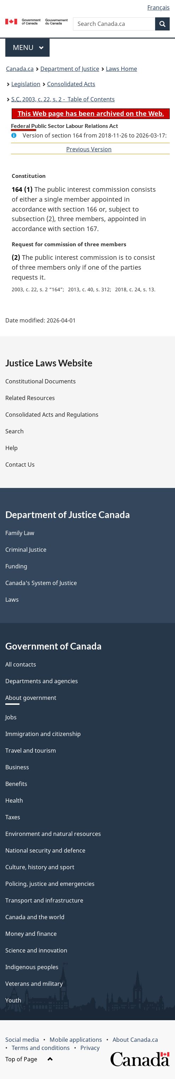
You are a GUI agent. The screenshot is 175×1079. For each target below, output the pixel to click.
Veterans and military (34, 984)
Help (11, 448)
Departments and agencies (41, 681)
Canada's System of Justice (41, 583)
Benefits (16, 784)
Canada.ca (20, 69)
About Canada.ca (135, 1040)
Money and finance (31, 934)
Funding (16, 566)
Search (14, 431)
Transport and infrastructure (44, 900)
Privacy (90, 1048)
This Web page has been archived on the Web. (91, 113)
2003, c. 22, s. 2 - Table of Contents (63, 99)
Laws (12, 599)
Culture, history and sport (39, 867)
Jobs (11, 717)
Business (17, 767)
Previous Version (89, 149)
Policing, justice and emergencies (50, 884)
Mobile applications (76, 1040)
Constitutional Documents (40, 381)
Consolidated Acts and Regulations (51, 414)
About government (30, 698)
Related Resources (30, 398)
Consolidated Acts (71, 84)
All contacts (20, 664)
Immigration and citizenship (43, 734)
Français (158, 7)
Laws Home (121, 69)
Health (14, 800)
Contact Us (20, 464)
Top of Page (29, 1059)
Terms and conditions (41, 1048)
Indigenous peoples (31, 967)
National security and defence (45, 850)
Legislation (25, 84)
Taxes (12, 817)
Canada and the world (34, 917)
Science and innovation (36, 950)
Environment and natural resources (53, 834)
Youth (13, 1000)
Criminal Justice (25, 549)
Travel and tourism (30, 750)
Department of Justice (69, 69)
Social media (22, 1040)
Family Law (19, 533)
